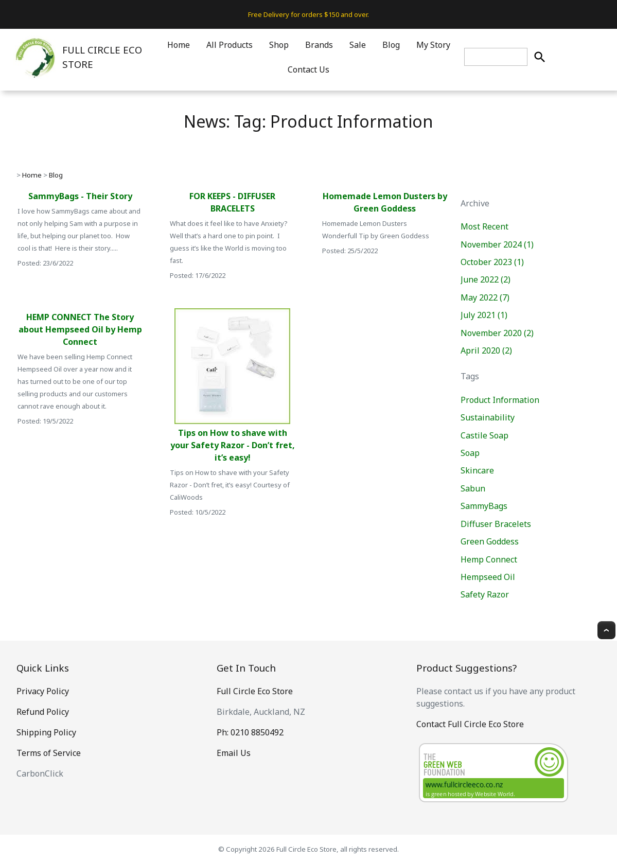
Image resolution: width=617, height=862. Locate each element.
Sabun (473, 488)
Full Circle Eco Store (255, 691)
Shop (279, 44)
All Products (229, 44)
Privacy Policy (42, 691)
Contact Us (308, 69)
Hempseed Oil (488, 577)
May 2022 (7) (485, 297)
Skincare (477, 470)
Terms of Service (48, 753)
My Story (433, 44)
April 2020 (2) (486, 350)
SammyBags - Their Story (80, 196)
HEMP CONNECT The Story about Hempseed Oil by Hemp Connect (80, 329)
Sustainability (488, 417)
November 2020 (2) (497, 333)
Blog (391, 44)
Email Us (234, 753)
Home (178, 44)
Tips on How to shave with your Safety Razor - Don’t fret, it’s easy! (232, 445)
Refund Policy (42, 711)
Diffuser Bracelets (496, 524)
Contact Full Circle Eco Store (470, 724)
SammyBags (484, 506)
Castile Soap (484, 435)
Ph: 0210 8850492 (250, 732)
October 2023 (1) (492, 262)
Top (606, 630)
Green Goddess (490, 541)
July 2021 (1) (484, 315)
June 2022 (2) (485, 279)
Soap (470, 453)
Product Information (500, 400)
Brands (319, 44)
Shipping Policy (46, 732)
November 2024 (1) (497, 244)
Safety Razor (485, 594)
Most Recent (484, 226)
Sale (357, 44)
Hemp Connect (489, 559)
